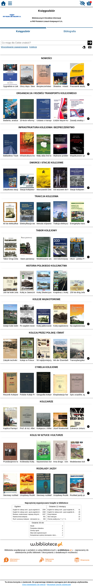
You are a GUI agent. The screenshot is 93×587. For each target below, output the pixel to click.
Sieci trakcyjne (52, 516)
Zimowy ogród (34, 530)
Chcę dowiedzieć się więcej (33, 585)
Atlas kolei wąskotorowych (38, 533)
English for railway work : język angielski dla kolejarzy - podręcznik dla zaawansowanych (40, 512)
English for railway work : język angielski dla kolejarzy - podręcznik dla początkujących (40, 509)
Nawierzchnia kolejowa (20, 516)
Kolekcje (33, 47)
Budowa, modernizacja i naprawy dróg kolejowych (28, 514)
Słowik (32, 526)
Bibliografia (70, 31)
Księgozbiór (23, 31)
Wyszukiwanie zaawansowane (14, 47)
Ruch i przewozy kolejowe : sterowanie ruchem (27, 519)
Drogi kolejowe (52, 514)
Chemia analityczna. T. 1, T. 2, (57, 519)
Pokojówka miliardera (37, 528)
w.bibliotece (65, 550)
